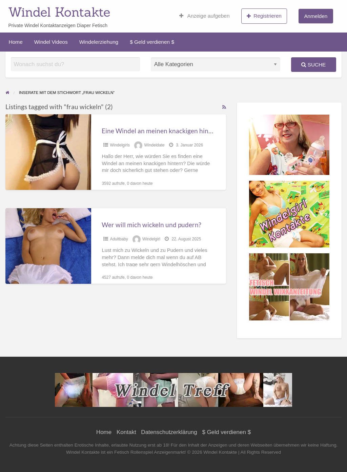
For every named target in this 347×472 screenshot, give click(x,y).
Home (16, 42)
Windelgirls (120, 145)
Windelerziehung (98, 42)
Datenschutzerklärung (169, 432)
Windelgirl (151, 239)
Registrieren (264, 16)
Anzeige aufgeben (204, 16)
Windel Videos (51, 42)
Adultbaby (119, 239)
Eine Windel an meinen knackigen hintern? (162, 131)
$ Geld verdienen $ (152, 42)
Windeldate (154, 145)
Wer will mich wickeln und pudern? (151, 225)
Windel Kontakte (59, 12)
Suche (313, 64)
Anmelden (315, 16)
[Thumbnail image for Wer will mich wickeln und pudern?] (48, 246)
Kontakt (126, 432)
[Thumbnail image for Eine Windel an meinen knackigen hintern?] (48, 152)
